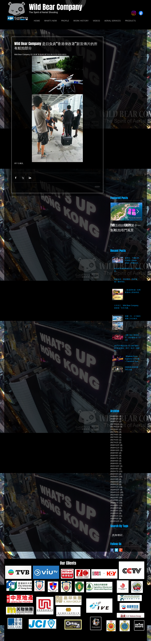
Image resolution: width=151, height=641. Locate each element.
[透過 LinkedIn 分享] (30, 177)
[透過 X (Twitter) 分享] (22, 177)
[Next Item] (137, 211)
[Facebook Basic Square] (112, 550)
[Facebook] (141, 13)
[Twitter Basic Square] (116, 550)
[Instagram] (134, 13)
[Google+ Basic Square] (120, 550)
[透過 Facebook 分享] (15, 177)
